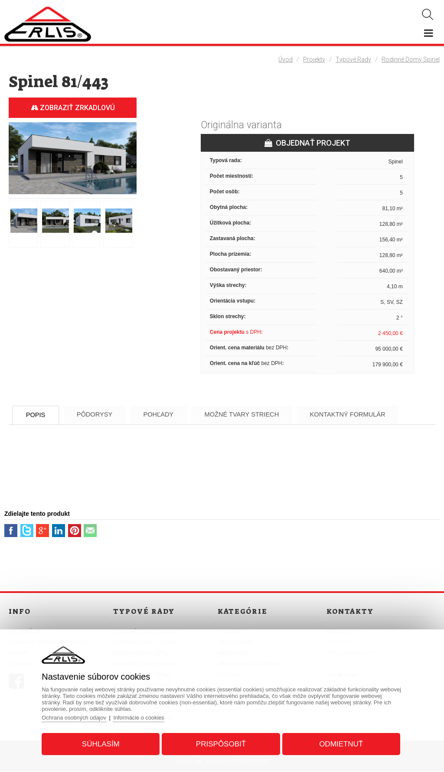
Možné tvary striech (259, 414)
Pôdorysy (102, 414)
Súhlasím (102, 743)
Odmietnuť (339, 743)
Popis (39, 415)
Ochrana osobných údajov (77, 716)
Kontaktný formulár (371, 414)
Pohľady (170, 414)
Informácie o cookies (143, 716)
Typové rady (353, 59)
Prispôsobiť (221, 743)
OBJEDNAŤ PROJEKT (307, 142)
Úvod (285, 59)
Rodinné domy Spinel (411, 59)
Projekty (314, 59)
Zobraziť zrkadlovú (73, 108)
